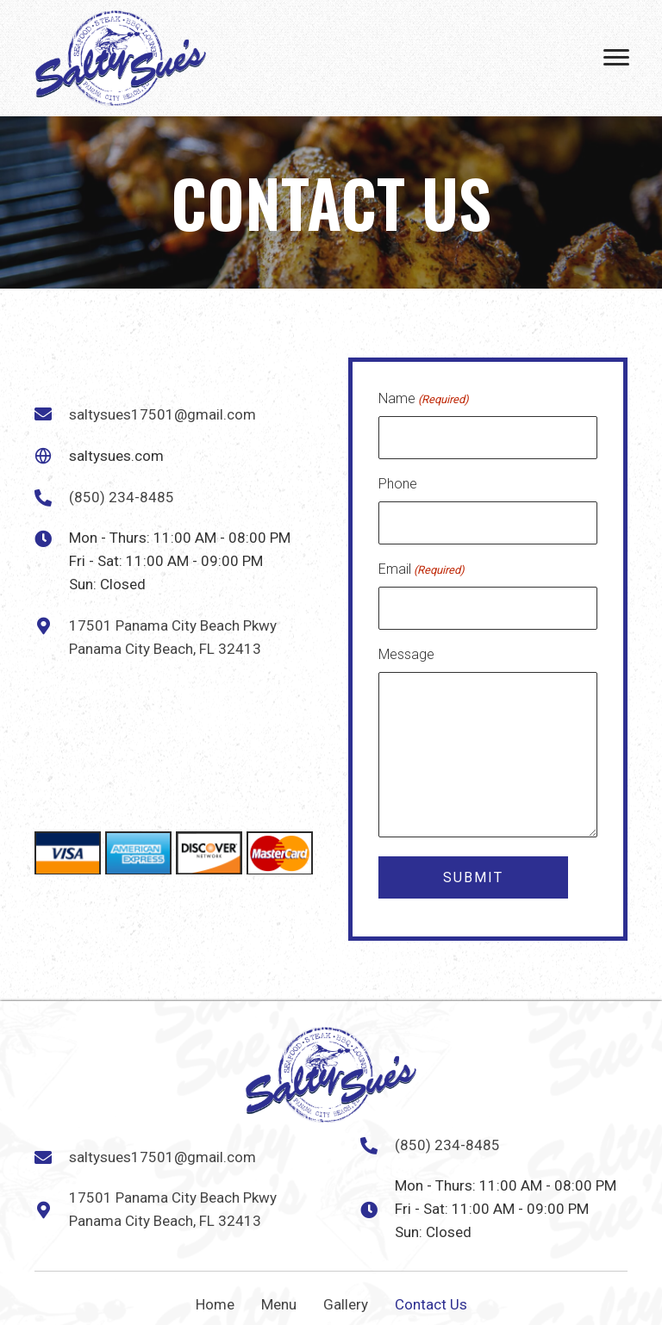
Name (423, 399)
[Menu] (616, 57)
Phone (397, 482)
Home (215, 1299)
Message (406, 649)
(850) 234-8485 (121, 494)
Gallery (345, 1299)
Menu (279, 1299)
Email (421, 566)
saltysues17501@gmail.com (162, 411)
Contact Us (431, 1299)
